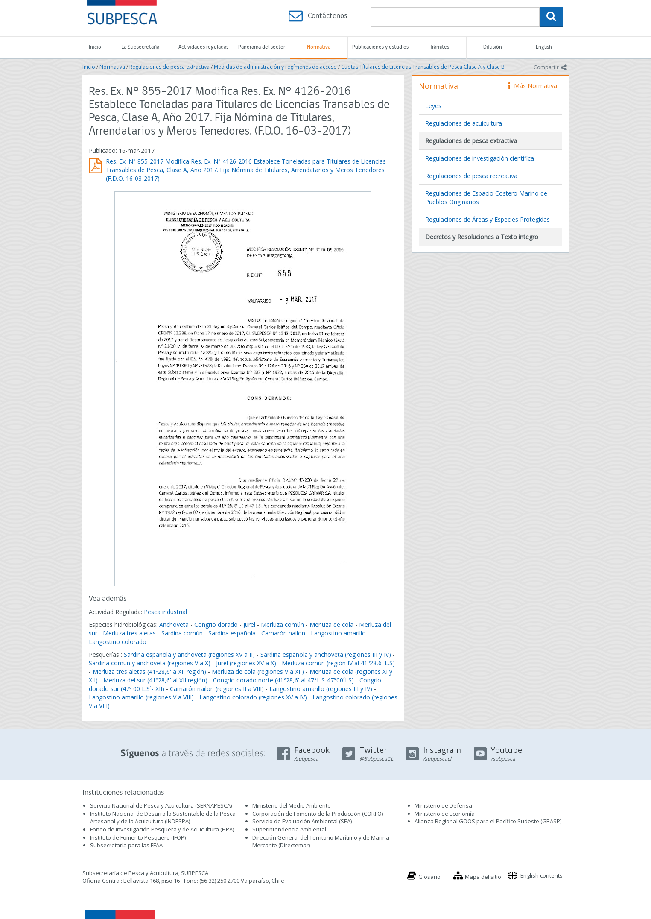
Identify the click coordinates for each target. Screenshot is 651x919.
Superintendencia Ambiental (289, 829)
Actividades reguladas (203, 47)
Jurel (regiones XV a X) (246, 663)
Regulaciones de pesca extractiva (169, 66)
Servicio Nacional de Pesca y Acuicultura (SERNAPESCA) (161, 805)
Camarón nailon (284, 633)
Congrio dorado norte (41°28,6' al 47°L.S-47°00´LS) (283, 680)
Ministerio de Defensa (443, 805)
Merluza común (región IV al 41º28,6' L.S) (338, 663)
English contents (541, 875)
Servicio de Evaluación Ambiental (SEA (301, 821)
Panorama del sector (261, 47)
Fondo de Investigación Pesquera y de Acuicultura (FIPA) (162, 829)
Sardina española (232, 633)
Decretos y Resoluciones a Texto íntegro (481, 237)
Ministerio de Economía (445, 813)
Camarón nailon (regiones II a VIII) (217, 689)
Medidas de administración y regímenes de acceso (275, 66)
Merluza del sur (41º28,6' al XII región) (155, 680)
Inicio (95, 47)
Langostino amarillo (338, 633)
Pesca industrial (165, 612)
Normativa (318, 47)
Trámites (439, 47)
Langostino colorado (117, 642)
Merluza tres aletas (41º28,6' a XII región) (149, 671)
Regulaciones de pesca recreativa (471, 176)
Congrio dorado (216, 624)
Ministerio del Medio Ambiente (291, 805)
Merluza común (282, 624)
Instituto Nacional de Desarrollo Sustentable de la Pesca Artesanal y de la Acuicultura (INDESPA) (163, 817)
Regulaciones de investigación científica (479, 158)
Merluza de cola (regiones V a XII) (258, 671)
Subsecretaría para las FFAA (126, 845)
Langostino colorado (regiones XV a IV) (253, 697)
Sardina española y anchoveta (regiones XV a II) (189, 654)
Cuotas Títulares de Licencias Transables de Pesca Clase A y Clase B (423, 66)
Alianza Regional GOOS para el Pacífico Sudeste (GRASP (487, 821)
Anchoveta (174, 624)
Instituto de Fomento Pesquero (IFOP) (138, 837)
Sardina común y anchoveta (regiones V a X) (149, 663)
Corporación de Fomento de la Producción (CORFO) (317, 813)
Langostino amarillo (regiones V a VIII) (141, 697)
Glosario (429, 877)
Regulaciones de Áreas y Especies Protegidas (487, 219)
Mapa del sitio (483, 877)
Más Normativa (532, 86)
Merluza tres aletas (129, 633)
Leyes (433, 106)
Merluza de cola (331, 624)
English (544, 47)
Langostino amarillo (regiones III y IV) (320, 689)
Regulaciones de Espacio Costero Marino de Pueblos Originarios (486, 197)
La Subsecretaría (140, 47)
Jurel (249, 624)
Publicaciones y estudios (380, 47)
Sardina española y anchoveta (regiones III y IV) (325, 654)
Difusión (492, 47)
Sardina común (182, 633)
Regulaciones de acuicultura (463, 123)
